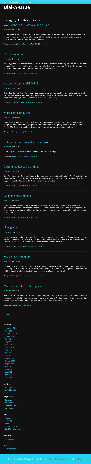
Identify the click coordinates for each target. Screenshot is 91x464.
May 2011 (8, 372)
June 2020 (9, 331)
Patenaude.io (10, 439)
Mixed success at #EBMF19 (21, 83)
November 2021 (11, 328)
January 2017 (10, 361)
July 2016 (8, 366)
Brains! (14, 44)
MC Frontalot (9, 408)
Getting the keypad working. (21, 166)
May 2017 (8, 355)
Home (4, 2)
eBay (7, 423)
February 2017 (10, 358)
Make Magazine (11, 390)
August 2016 (9, 364)
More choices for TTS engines (22, 286)
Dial (36, 44)
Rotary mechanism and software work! (27, 142)
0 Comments (43, 44)
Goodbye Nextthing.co (18, 195)
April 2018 (8, 350)
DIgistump (8, 421)
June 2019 (9, 339)
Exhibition (24, 102)
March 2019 (9, 347)
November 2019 (11, 334)
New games (11, 227)
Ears (24, 44)
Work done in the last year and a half (26, 25)
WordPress (78, 459)
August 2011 (9, 369)
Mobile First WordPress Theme (59, 459)
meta (18, 217)
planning (31, 102)
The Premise (14, 2)
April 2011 (8, 375)
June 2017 (9, 353)
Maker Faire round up (17, 257)
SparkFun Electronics (13, 429)
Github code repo (11, 426)
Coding (19, 44)
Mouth (19, 305)
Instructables (9, 387)
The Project (27, 2)
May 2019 (8, 342)
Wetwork (25, 185)
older (6, 315)
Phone (29, 44)
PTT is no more (13, 54)
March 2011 (9, 377)
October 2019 (10, 336)
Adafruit (8, 418)
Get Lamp (8, 400)
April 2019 (8, 345)
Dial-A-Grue (17, 7)
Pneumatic (7, 30)
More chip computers (17, 112)
